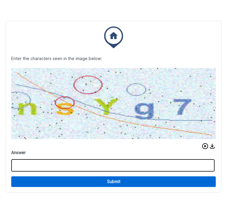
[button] (205, 146)
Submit (113, 181)
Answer (18, 152)
